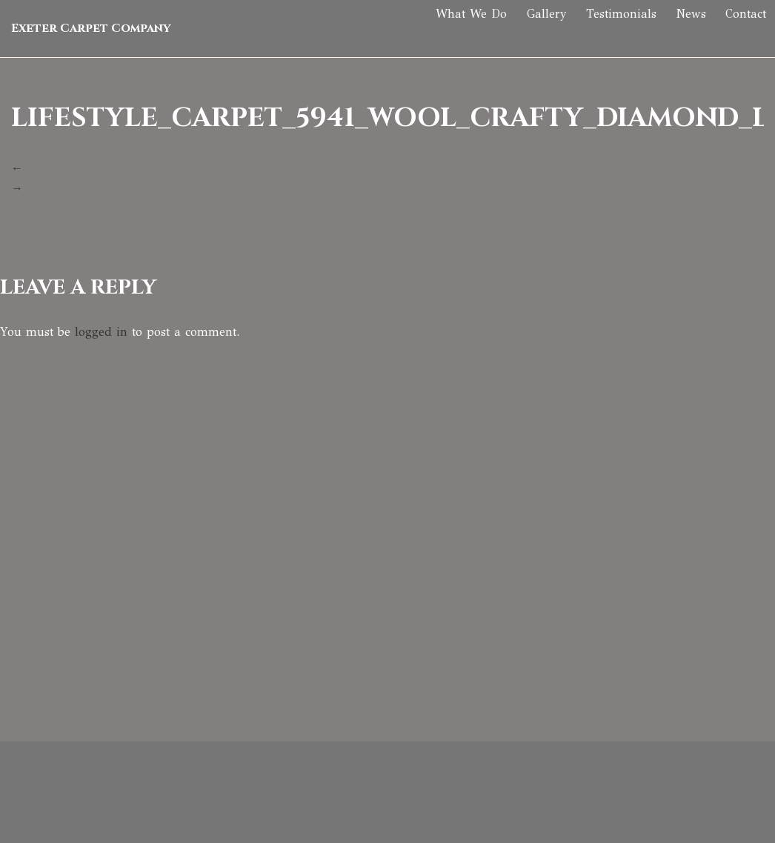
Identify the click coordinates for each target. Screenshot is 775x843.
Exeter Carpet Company (90, 33)
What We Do (449, 33)
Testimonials (605, 33)
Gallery (528, 33)
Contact (734, 33)
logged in (101, 332)
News (677, 33)
